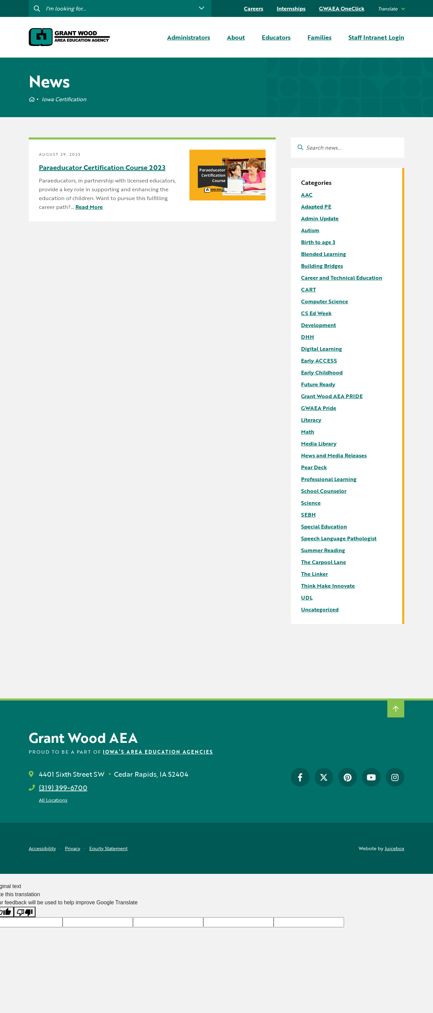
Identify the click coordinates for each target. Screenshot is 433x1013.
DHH (307, 337)
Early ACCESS (319, 361)
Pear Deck (314, 467)
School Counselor (323, 491)
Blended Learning (323, 254)
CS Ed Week (316, 313)
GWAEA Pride (318, 408)
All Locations (53, 799)
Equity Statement (108, 848)
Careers (253, 8)
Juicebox (394, 848)
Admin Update (320, 218)
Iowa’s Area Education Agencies (158, 751)
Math (307, 432)
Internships (291, 8)
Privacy (72, 848)
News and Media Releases (334, 455)
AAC (307, 195)
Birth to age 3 (318, 242)
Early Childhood (322, 372)
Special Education (324, 526)
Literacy (311, 420)
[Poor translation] (25, 912)
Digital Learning (321, 349)
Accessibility (42, 848)
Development (318, 325)
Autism (310, 230)
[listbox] (391, 9)
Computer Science (324, 301)
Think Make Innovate (328, 586)
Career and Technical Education (341, 278)
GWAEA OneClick (341, 8)
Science (311, 503)
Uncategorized (320, 609)
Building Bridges (322, 266)
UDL (307, 598)
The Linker (314, 574)
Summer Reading (323, 550)
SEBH (308, 515)
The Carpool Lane (323, 562)
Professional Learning (329, 479)
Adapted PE (316, 206)
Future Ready (318, 384)
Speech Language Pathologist (339, 538)
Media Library (319, 443)
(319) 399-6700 (63, 787)
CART (308, 289)
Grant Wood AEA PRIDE (332, 396)
